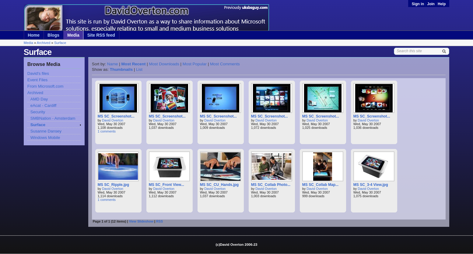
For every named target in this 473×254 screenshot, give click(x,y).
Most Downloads (164, 64)
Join (431, 4)
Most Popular (195, 64)
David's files (38, 73)
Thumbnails (121, 69)
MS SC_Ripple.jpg (113, 185)
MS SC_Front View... (166, 185)
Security (37, 112)
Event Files (37, 80)
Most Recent (133, 64)
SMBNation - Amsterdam (52, 118)
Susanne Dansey (45, 131)
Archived (43, 43)
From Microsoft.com (45, 86)
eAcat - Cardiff (43, 105)
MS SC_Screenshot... (116, 116)
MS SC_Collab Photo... (271, 185)
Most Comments (225, 64)
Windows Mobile (45, 137)
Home (34, 35)
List (139, 69)
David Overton (112, 120)
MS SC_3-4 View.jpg (370, 185)
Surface (60, 43)
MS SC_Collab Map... (320, 185)
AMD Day (39, 99)
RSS (159, 221)
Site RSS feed (101, 35)
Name (112, 64)
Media (73, 35)
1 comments (107, 131)
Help (442, 4)
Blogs (53, 35)
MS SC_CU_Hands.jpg (219, 185)
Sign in (418, 4)
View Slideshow (141, 221)
